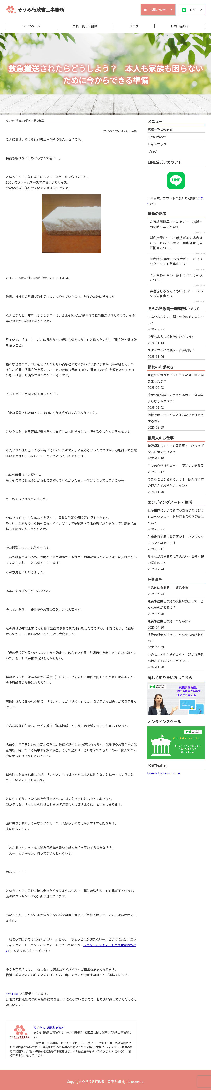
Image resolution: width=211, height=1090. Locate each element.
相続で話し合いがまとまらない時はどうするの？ (176, 417)
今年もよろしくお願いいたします (171, 336)
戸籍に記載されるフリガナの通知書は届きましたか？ (176, 378)
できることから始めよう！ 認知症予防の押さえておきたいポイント (176, 482)
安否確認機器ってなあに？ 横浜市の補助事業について (176, 224)
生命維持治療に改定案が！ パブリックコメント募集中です (176, 261)
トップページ (31, 26)
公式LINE (12, 993)
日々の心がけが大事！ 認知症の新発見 (176, 465)
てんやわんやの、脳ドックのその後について (176, 319)
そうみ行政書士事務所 (41, 9)
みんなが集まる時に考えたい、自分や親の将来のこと (176, 559)
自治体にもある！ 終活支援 (168, 587)
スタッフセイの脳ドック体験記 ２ (171, 350)
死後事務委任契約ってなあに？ (169, 621)
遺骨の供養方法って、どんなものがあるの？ (175, 637)
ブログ (134, 26)
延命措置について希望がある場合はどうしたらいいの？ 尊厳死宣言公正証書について (176, 242)
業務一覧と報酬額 (84, 26)
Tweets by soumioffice (163, 773)
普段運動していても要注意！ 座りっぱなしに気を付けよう (176, 448)
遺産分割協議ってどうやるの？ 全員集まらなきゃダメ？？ (176, 397)
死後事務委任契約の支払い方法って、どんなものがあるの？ (175, 604)
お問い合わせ (179, 26)
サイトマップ (157, 144)
